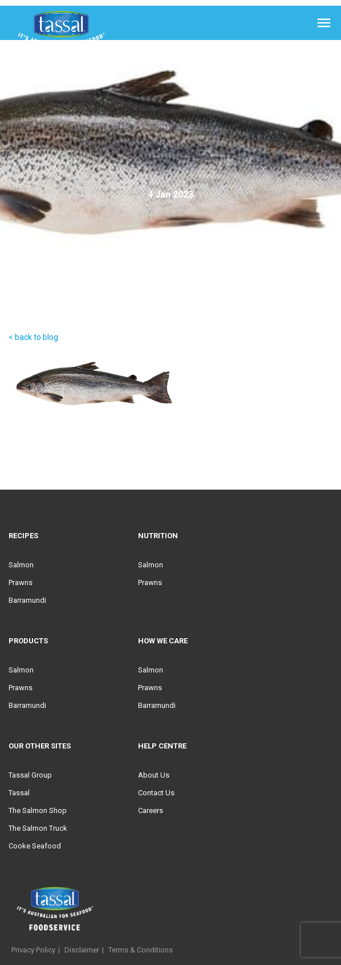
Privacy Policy (33, 950)
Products (28, 640)
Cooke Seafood (35, 846)
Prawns (21, 582)
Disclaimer (81, 950)
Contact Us (156, 792)
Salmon (21, 564)
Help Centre (162, 746)
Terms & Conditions (140, 950)
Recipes (23, 535)
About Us (153, 775)
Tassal (19, 792)
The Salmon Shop (38, 810)
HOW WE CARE (163, 640)
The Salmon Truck (38, 828)
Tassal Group (30, 775)
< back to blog (33, 337)
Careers (150, 810)
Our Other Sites (40, 746)
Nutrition (158, 535)
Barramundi (27, 600)
